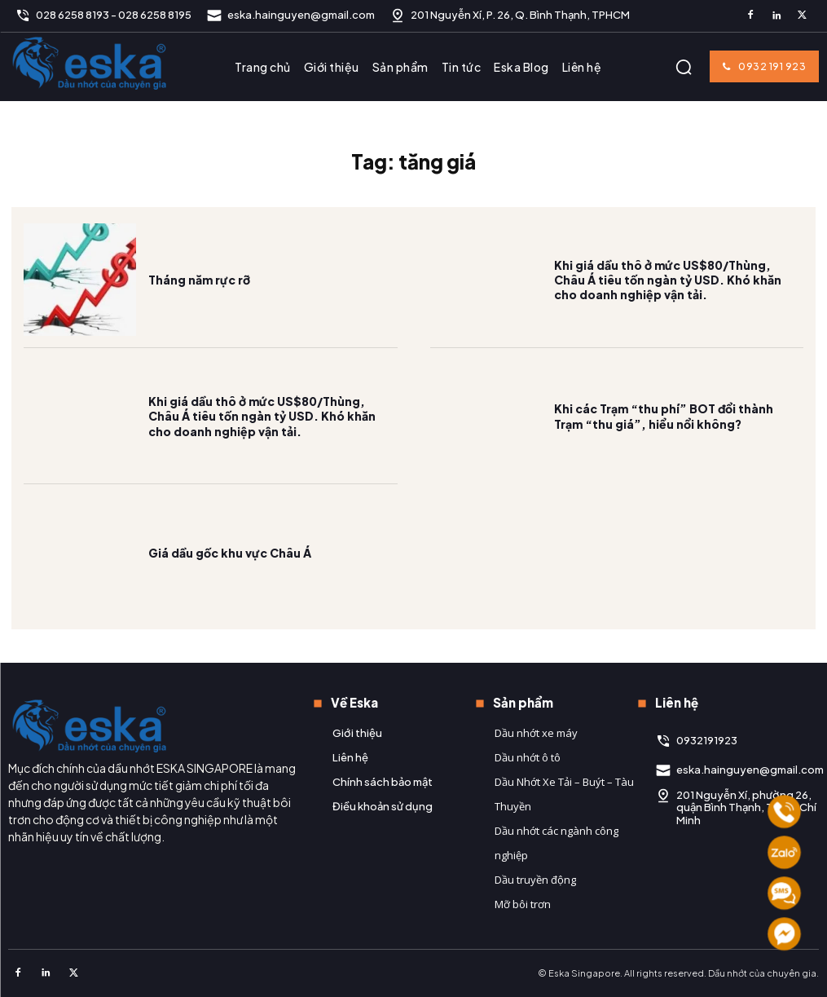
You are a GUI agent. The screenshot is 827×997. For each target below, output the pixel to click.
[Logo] (89, 63)
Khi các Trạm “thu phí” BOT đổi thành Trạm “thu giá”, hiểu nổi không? (663, 415)
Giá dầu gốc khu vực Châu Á (229, 552)
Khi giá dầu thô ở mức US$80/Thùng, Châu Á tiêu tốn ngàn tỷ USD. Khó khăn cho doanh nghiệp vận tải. (667, 280)
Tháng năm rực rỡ (199, 279)
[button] (684, 67)
